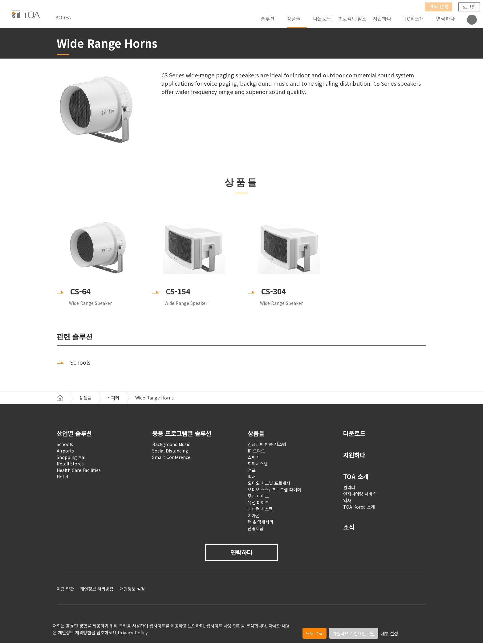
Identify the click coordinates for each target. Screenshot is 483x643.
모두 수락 (314, 633)
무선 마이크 (258, 496)
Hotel (62, 476)
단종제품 (256, 528)
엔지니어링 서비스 (359, 494)
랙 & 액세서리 (260, 522)
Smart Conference (171, 457)
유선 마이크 (258, 502)
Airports (65, 451)
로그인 (469, 6)
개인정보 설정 (132, 589)
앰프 (252, 470)
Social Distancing (170, 451)
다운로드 (322, 18)
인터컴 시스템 (260, 509)
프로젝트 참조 (352, 18)
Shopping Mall (72, 457)
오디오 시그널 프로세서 (269, 483)
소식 (348, 526)
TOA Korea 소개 (359, 507)
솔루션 (267, 18)
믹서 (252, 476)
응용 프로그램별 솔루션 (181, 433)
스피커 (113, 398)
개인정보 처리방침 (96, 589)
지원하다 (354, 454)
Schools (65, 444)
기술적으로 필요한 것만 (353, 633)
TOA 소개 (414, 18)
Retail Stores (70, 464)
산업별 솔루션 (74, 433)
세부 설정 (389, 633)
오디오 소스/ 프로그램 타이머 (274, 489)
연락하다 (445, 18)
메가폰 (254, 515)
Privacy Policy (133, 632)
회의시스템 (258, 464)
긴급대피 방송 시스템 (267, 444)
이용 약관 (65, 589)
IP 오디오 (256, 451)
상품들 (294, 18)
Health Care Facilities (79, 470)
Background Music (171, 444)
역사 (347, 500)
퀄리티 (349, 487)
